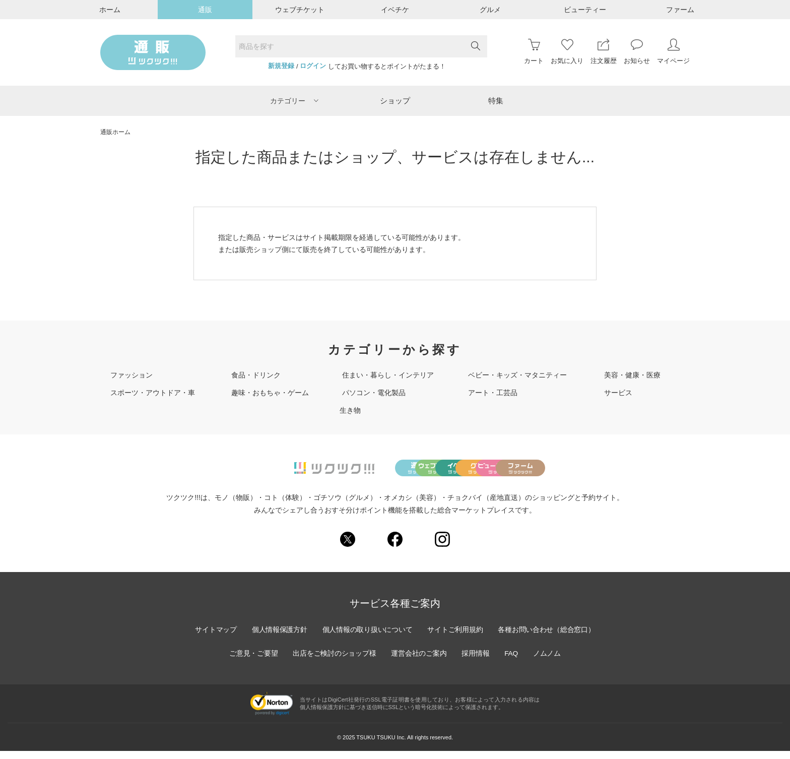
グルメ (490, 10)
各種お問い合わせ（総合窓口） (548, 638)
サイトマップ (213, 638)
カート (534, 52)
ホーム (109, 10)
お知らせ (637, 52)
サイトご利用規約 (456, 638)
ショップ (395, 100)
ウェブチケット (299, 10)
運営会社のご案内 (419, 661)
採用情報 (477, 661)
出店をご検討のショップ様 (333, 661)
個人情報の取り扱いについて (367, 638)
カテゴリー (294, 101)
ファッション (131, 375)
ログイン (313, 66)
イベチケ (395, 10)
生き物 (350, 410)
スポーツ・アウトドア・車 (152, 393)
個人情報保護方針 (277, 638)
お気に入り (567, 52)
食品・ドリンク (256, 375)
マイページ (673, 52)
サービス (618, 393)
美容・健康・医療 (632, 375)
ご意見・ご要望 (251, 661)
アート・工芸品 (492, 393)
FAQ (513, 661)
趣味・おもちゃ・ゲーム (270, 393)
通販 (205, 10)
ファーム (680, 10)
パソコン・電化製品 (374, 393)
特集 (495, 100)
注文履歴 (603, 52)
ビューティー (585, 10)
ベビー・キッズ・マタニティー (517, 375)
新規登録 (281, 66)
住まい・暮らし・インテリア (388, 375)
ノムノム (549, 661)
